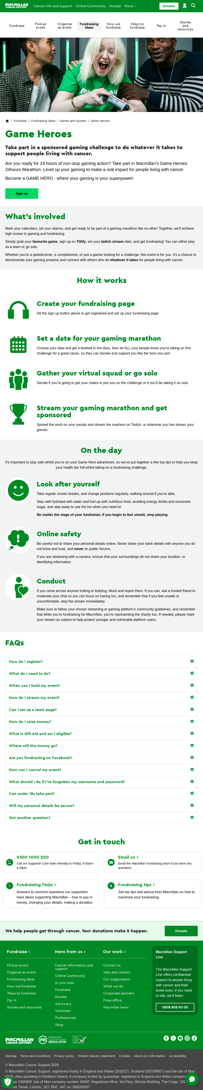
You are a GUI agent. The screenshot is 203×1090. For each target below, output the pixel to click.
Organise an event (65, 25)
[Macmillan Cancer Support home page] (7, 121)
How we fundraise (113, 25)
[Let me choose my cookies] (7, 1082)
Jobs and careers (116, 972)
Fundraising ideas (89, 25)
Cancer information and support (74, 967)
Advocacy (63, 1004)
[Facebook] (166, 1039)
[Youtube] (180, 1039)
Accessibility (177, 1056)
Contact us (112, 965)
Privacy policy (64, 1056)
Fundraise (16, 26)
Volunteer (63, 1011)
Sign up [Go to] (22, 193)
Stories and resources (185, 26)
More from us (68, 952)
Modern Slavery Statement (96, 1056)
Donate (115, 6)
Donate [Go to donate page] (169, 6)
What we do (113, 986)
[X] (173, 1039)
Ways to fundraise (137, 25)
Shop (59, 1025)
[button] (192, 6)
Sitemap (11, 1056)
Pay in (161, 26)
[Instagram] (187, 1039)
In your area (64, 983)
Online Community (91, 6)
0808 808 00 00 (175, 1007)
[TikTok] (194, 1039)
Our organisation (116, 979)
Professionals (65, 1018)
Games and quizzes (73, 120)
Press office (112, 1000)
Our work (112, 952)
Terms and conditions (35, 1056)
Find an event (40, 25)
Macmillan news (116, 1007)
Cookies (124, 1056)
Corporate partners (118, 993)
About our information (149, 1056)
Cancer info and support (52, 6)
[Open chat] (180, 1079)
